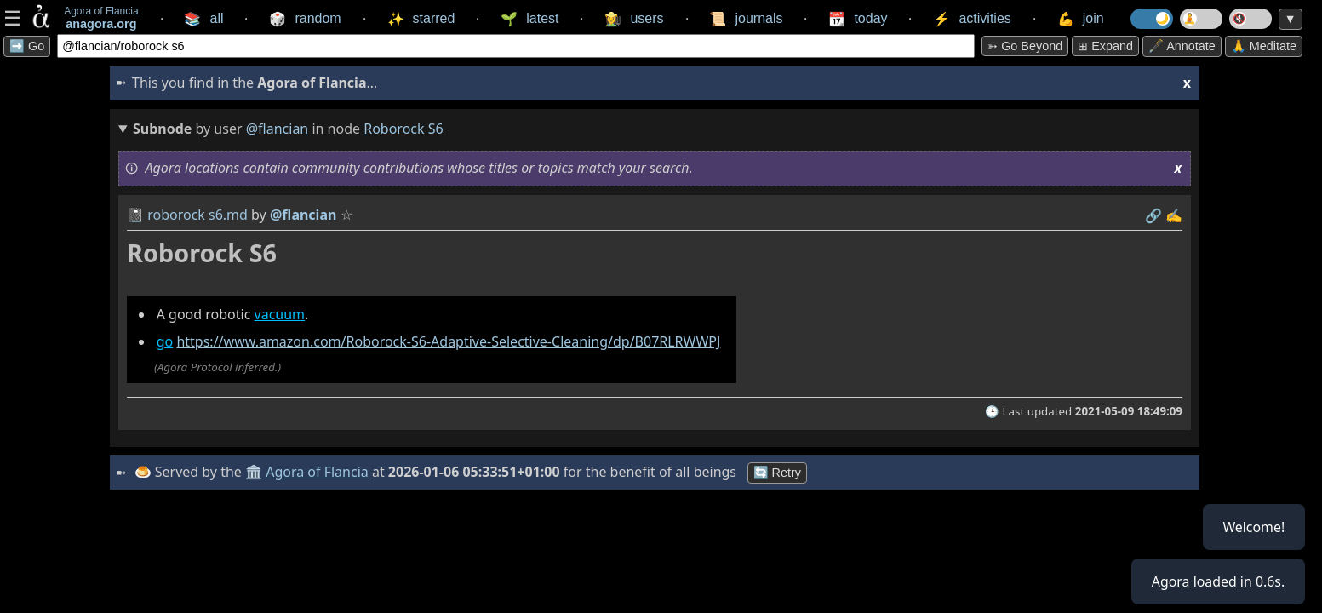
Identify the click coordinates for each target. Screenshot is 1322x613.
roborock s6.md (197, 214)
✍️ (1173, 215)
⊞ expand (1105, 46)
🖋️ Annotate (1182, 46)
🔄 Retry (777, 472)
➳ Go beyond (1024, 46)
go (165, 341)
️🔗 (1153, 215)
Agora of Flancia (317, 471)
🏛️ (253, 471)
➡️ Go (26, 46)
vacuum (280, 314)
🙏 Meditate (1263, 46)
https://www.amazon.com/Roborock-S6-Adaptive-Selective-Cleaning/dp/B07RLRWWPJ (448, 341)
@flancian (277, 128)
